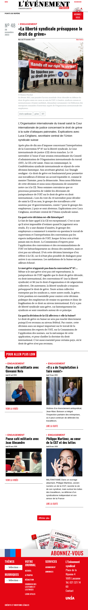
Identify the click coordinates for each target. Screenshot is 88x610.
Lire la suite (52, 426)
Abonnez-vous (78, 16)
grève (37, 113)
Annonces (49, 571)
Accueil (28, 570)
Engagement (28, 24)
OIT (43, 113)
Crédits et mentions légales (17, 605)
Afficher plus (44, 518)
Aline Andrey (79, 39)
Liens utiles (30, 594)
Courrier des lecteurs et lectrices (30, 587)
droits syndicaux (25, 113)
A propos (29, 575)
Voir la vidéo (12, 408)
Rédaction (29, 579)
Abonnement (50, 567)
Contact (69, 591)
